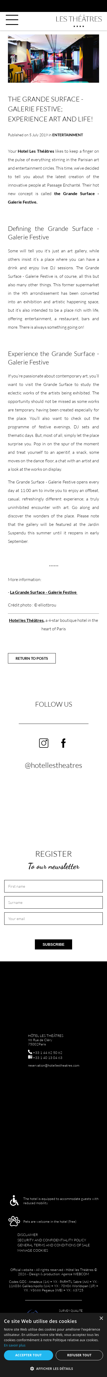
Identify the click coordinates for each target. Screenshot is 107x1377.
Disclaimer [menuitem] (27, 1235)
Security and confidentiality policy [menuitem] (51, 1240)
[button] (53, 1368)
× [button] (101, 1319)
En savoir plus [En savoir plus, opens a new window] (14, 1345)
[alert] (53, 1345)
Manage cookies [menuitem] (32, 1250)
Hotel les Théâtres (26, 620)
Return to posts (32, 658)
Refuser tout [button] (79, 1355)
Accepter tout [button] (28, 1355)
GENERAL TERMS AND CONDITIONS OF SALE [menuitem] (53, 1245)
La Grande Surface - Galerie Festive (43, 592)
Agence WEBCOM (75, 1274)
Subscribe (53, 944)
